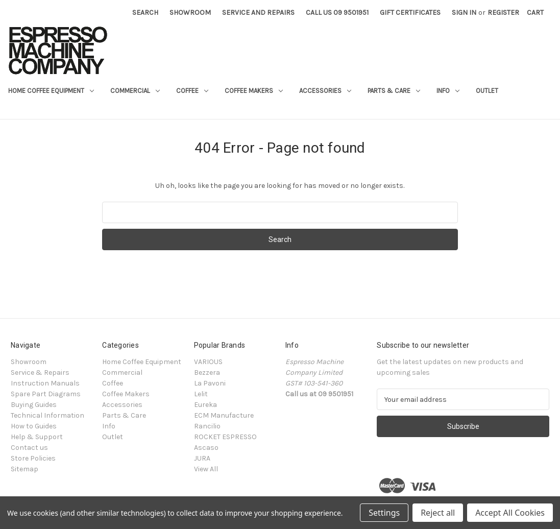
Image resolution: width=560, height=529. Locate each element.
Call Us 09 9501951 (337, 12)
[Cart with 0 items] (535, 12)
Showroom (190, 12)
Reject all (438, 512)
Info (447, 90)
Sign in (464, 12)
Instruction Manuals (45, 383)
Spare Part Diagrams (46, 394)
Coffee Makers (254, 90)
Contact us (29, 447)
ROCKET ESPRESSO (225, 436)
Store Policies (33, 458)
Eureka (205, 404)
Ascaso (206, 447)
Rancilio (207, 426)
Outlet (487, 90)
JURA (202, 458)
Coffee (192, 90)
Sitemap (24, 469)
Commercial (135, 90)
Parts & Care (394, 90)
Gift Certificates (410, 12)
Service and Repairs (258, 12)
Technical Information (47, 415)
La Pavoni (210, 383)
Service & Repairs (40, 372)
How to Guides (34, 426)
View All (206, 469)
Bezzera (207, 372)
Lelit (201, 394)
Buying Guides (34, 404)
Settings (384, 512)
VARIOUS (208, 361)
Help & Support (37, 436)
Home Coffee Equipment (51, 90)
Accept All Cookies (510, 512)
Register (503, 12)
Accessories (325, 90)
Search (145, 12)
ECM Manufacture (224, 415)
